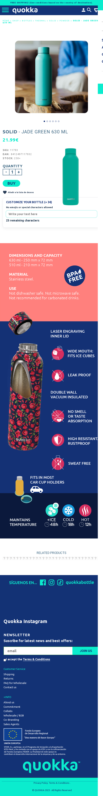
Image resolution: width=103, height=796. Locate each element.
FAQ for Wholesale (15, 682)
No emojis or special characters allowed (29, 207)
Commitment (12, 706)
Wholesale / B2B (14, 715)
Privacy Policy (41, 783)
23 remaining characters (22, 220)
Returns (8, 678)
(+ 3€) (48, 202)
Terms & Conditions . (59, 783)
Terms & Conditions (36, 659)
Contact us (10, 687)
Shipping (9, 674)
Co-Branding (11, 719)
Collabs (8, 711)
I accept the (28, 659)
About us (9, 702)
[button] (44, 121)
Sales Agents (11, 724)
